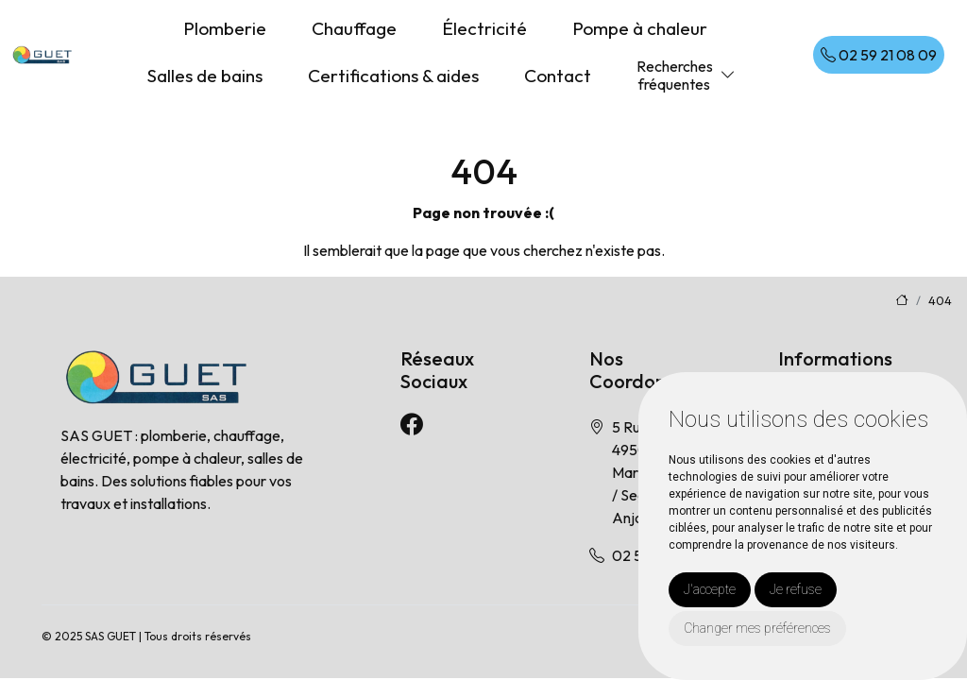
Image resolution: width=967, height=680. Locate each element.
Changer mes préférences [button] (757, 628)
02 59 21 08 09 (879, 54)
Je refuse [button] (796, 589)
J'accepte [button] (710, 589)
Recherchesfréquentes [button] (674, 75)
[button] (728, 75)
